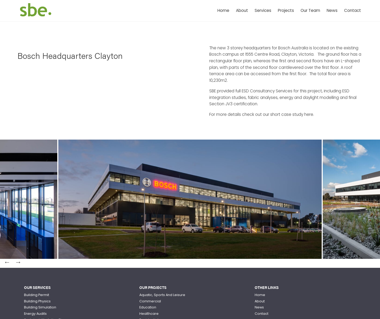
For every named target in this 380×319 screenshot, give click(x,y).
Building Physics (37, 301)
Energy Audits (35, 313)
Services (263, 10)
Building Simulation (40, 307)
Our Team (310, 10)
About (242, 10)
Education (147, 307)
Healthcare (149, 313)
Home (223, 10)
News (332, 10)
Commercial (150, 301)
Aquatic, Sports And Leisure (162, 295)
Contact (352, 10)
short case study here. (292, 114)
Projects (286, 10)
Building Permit (36, 295)
